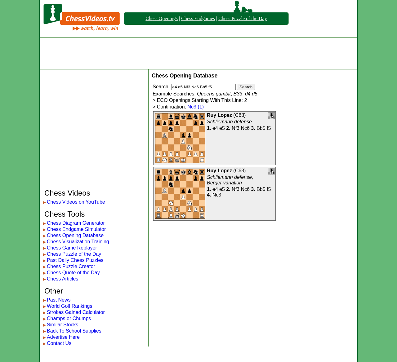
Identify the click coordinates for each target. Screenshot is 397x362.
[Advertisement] (198, 53)
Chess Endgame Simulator (76, 229)
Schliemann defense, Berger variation (230, 179)
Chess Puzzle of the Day (242, 18)
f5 (269, 128)
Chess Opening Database (75, 235)
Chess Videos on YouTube (76, 202)
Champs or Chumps (69, 318)
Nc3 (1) (196, 106)
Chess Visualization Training (78, 241)
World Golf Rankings (69, 306)
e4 (215, 128)
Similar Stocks (62, 324)
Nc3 (216, 194)
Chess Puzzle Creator (71, 266)
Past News (58, 299)
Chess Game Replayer (72, 247)
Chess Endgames (198, 18)
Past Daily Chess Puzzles (75, 260)
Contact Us (59, 343)
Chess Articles (62, 278)
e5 (222, 128)
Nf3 (235, 128)
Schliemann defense (229, 121)
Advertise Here (63, 337)
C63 (239, 115)
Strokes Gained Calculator (76, 312)
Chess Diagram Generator (76, 223)
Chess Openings (161, 18)
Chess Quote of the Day (73, 272)
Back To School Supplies (74, 330)
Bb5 (260, 128)
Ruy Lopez (219, 115)
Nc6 (245, 128)
